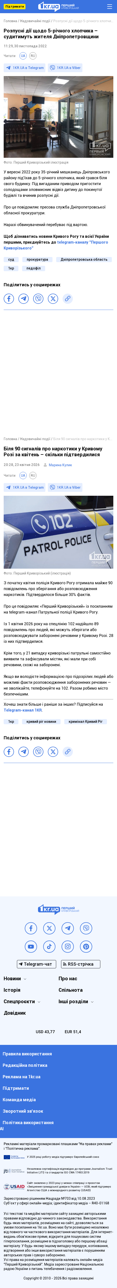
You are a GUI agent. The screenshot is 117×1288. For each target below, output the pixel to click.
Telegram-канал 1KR (23, 710)
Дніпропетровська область (84, 259)
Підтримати (14, 6)
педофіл (33, 268)
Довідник (15, 1013)
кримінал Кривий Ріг (86, 721)
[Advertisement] (58, 373)
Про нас (68, 978)
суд (11, 259)
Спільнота (71, 990)
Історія (12, 990)
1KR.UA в (28, 68)
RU (33, 56)
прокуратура (37, 259)
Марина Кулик (60, 465)
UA (23, 56)
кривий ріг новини (41, 721)
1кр (11, 268)
